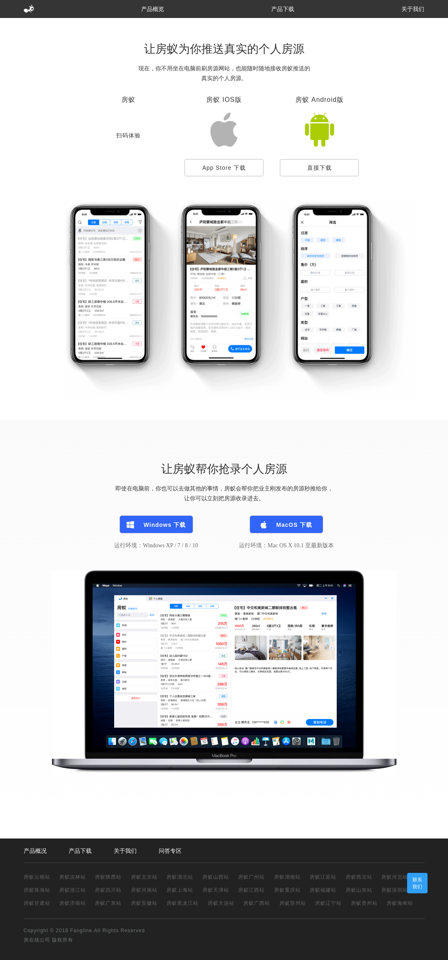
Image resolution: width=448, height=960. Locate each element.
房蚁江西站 (251, 890)
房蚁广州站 (251, 877)
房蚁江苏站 (323, 877)
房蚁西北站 (359, 877)
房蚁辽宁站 (328, 903)
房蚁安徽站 (144, 903)
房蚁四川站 (108, 890)
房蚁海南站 (400, 903)
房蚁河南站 (144, 890)
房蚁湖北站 (180, 877)
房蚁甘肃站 (37, 903)
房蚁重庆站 (287, 890)
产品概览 (152, 9)
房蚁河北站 (394, 877)
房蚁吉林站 (72, 877)
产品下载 (282, 9)
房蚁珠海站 (37, 890)
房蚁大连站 (221, 903)
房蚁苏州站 (292, 903)
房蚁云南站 (37, 877)
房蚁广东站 (108, 903)
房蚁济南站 (72, 903)
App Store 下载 (223, 167)
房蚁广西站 (256, 903)
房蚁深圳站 (394, 890)
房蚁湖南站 (287, 877)
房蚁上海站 (180, 890)
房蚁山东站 (359, 890)
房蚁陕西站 (108, 877)
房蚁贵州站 (364, 903)
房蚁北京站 (144, 877)
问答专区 (170, 851)
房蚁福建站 (323, 890)
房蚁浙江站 (72, 890)
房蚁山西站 (216, 877)
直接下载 (319, 167)
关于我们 (412, 9)
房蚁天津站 (216, 890)
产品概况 (35, 851)
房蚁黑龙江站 (182, 903)
